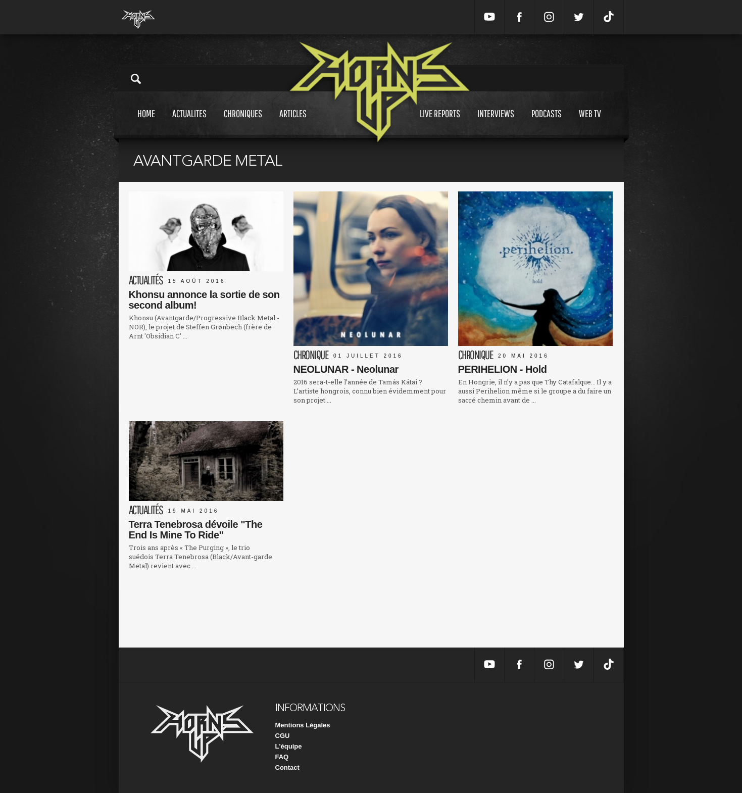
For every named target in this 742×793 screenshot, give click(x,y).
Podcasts (546, 123)
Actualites (189, 123)
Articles (293, 123)
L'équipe (288, 746)
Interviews (496, 123)
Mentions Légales (302, 725)
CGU (282, 735)
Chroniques (243, 123)
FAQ (282, 757)
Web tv (590, 123)
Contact (287, 767)
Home (146, 123)
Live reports (440, 123)
